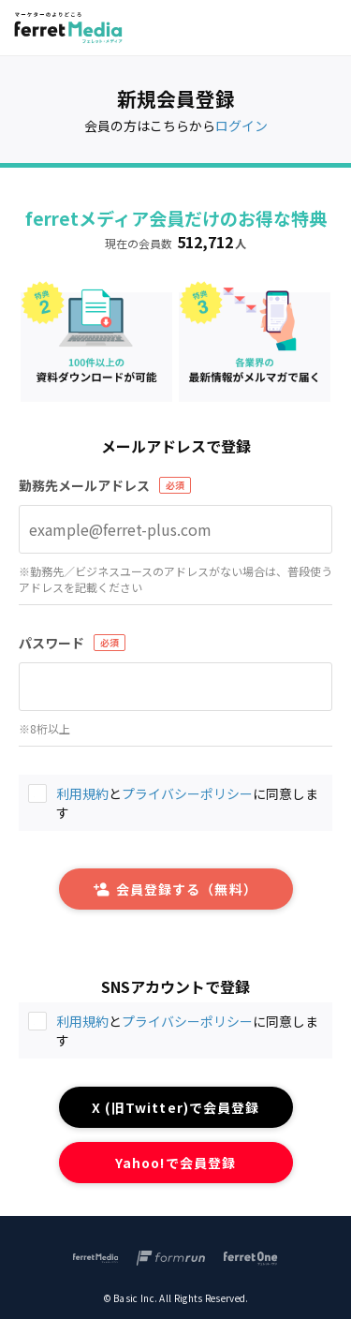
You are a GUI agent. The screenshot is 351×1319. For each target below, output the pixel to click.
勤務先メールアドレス (84, 485)
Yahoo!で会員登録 (175, 1162)
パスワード (51, 642)
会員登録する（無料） (175, 889)
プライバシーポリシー (187, 1021)
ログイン (241, 125)
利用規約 (82, 1021)
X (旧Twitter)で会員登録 (175, 1107)
